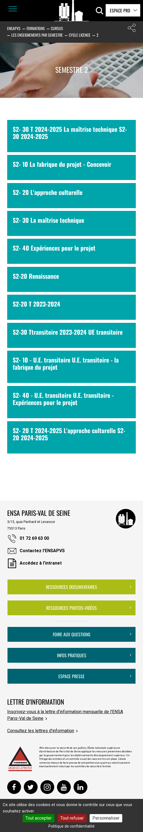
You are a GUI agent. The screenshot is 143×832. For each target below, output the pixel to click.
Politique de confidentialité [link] (71, 826)
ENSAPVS (13, 28)
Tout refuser (72, 818)
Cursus (57, 28)
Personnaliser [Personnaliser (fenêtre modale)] (105, 818)
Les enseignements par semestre (37, 35)
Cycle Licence (79, 35)
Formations (36, 28)
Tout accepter (38, 818)
